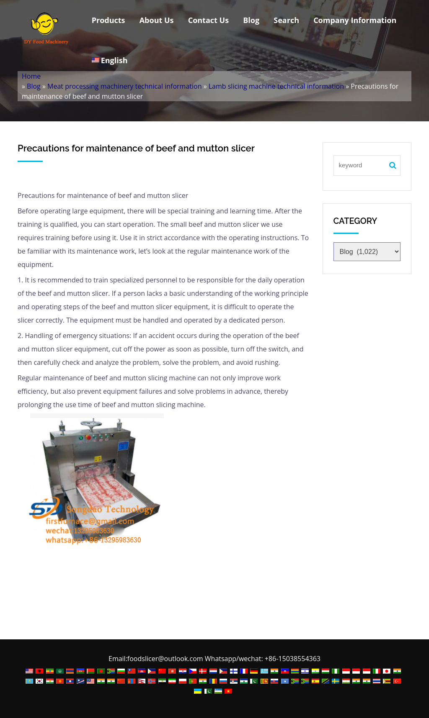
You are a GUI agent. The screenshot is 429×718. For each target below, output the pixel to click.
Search (286, 20)
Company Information (354, 20)
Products (108, 20)
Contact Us (208, 20)
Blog (251, 20)
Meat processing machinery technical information (124, 86)
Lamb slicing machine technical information (276, 86)
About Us (157, 20)
